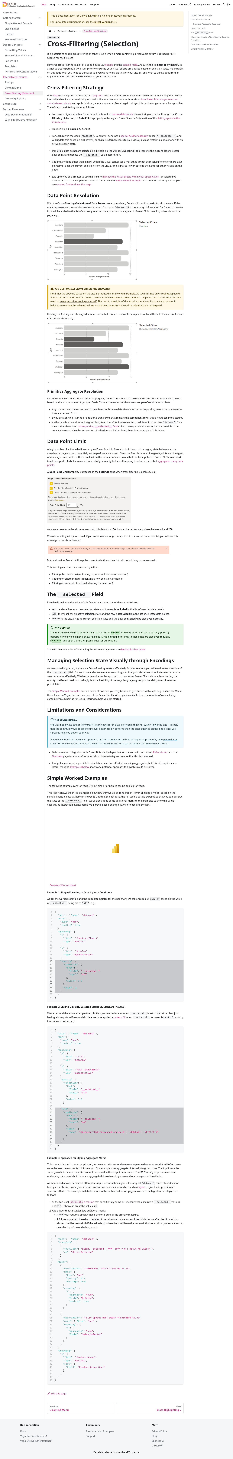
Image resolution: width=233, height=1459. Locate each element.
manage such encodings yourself (78, 301)
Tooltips (9, 82)
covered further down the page (73, 184)
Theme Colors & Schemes (19, 55)
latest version (102, 22)
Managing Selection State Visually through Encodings (210, 38)
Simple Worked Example (18, 23)
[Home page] (50, 31)
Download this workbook (63, 885)
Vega (56, 95)
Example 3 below (79, 767)
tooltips (108, 64)
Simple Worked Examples (66, 691)
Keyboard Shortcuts (16, 39)
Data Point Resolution (200, 19)
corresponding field (98, 426)
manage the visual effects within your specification (130, 176)
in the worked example (128, 180)
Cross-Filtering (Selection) (19, 93)
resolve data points (122, 114)
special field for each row (134, 136)
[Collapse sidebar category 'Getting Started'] (40, 18)
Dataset (9, 34)
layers (142, 1187)
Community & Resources (72, 4)
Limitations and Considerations (205, 44)
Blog (52, 4)
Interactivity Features (15, 77)
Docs (43, 4)
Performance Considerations (21, 71)
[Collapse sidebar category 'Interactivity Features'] (40, 77)
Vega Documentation (18, 114)
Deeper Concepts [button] (13, 44)
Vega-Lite (98, 95)
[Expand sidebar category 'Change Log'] (40, 103)
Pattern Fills (11, 61)
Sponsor (184, 4)
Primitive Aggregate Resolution (207, 24)
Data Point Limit (198, 28)
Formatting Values (15, 50)
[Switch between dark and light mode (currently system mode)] (228, 4)
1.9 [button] (170, 4)
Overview (57, 756)
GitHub (218, 4)
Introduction (10, 12)
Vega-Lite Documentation (21, 120)
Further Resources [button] (13, 109)
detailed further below (132, 649)
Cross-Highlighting (15, 98)
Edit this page (56, 1393)
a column (82, 1202)
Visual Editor (12, 28)
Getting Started (12, 18)
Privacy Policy (202, 4)
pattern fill (119, 1017)
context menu (130, 64)
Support (94, 4)
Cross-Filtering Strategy (201, 15)
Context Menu (13, 87)
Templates (11, 66)
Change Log (10, 103)
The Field (202, 32)
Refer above (160, 752)
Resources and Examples (100, 1431)
